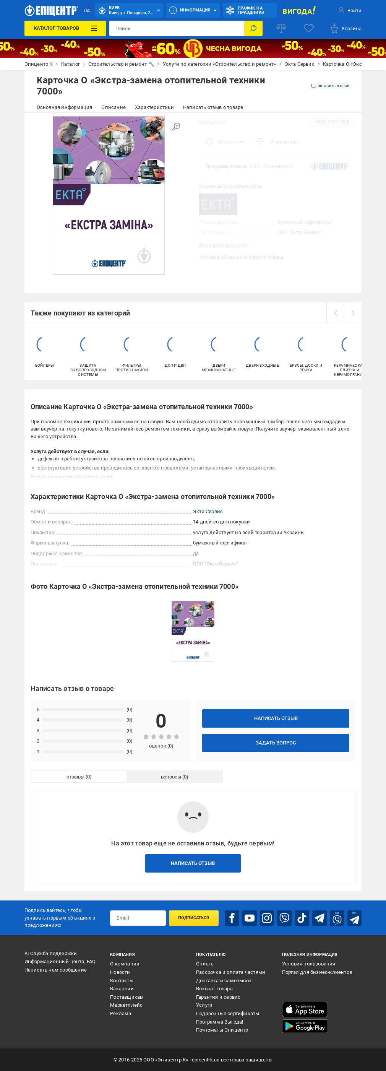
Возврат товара (214, 988)
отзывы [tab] (75, 777)
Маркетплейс (126, 1005)
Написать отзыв (276, 718)
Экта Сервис (208, 511)
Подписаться (193, 917)
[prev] (335, 313)
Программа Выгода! (219, 1022)
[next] (353, 313)
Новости (120, 972)
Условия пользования (309, 964)
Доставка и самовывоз (223, 980)
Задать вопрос (276, 743)
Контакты (121, 980)
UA (87, 10)
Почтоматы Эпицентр (222, 1030)
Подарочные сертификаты (227, 1013)
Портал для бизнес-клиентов (317, 972)
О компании (124, 964)
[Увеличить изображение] (176, 126)
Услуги (204, 1005)
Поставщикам (127, 997)
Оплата (205, 964)
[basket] (345, 28)
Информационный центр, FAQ (60, 961)
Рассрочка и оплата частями (230, 972)
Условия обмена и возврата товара (241, 257)
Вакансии (122, 988)
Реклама (120, 1013)
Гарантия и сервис (218, 997)
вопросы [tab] (171, 777)
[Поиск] (253, 28)
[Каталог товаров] (65, 28)
